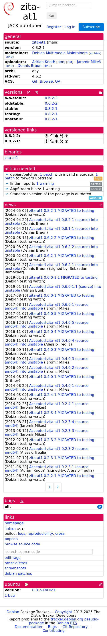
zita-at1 (39, 42)
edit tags (12, 558)
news (10, 204)
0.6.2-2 (51, 98)
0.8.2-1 (51, 109)
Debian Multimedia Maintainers (59, 53)
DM (69, 62)
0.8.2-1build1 (44, 590)
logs (21, 533)
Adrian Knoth (43, 62)
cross (59, 533)
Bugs (52, 627)
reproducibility (40, 533)
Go (52, 16)
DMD (9, 56)
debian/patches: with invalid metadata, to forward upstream (53, 176)
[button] (7, 174)
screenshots (15, 568)
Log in (70, 27)
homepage (14, 523)
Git (34, 81)
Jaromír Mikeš (89, 62)
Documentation (28, 627)
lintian (10, 528)
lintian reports (53, 184)
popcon (11, 539)
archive (95, 53)
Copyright (63, 612)
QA (57, 81)
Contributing (53, 630)
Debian (13, 612)
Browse (46, 81)
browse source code (22, 544)
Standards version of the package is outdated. (53, 194)
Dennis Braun (30, 66)
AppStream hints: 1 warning (53, 189)
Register (54, 27)
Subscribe (91, 27)
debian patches (18, 573)
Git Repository (74, 627)
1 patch (46, 174)
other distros (16, 563)
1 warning (45, 183)
